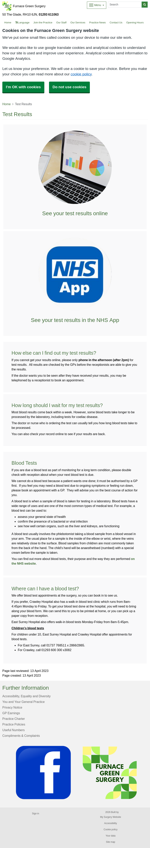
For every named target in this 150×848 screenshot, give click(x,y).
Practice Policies (13, 724)
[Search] (125, 5)
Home (6, 104)
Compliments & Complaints (21, 735)
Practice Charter (13, 718)
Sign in (35, 813)
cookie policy (81, 74)
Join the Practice (42, 22)
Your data (111, 836)
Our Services (77, 22)
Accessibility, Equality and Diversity (26, 696)
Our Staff (61, 22)
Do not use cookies (69, 87)
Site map (110, 842)
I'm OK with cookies (23, 87)
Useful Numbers (13, 730)
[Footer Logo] (78, 772)
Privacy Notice (12, 707)
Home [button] (7, 22)
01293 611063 (49, 14)
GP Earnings (11, 713)
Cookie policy (110, 829)
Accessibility (110, 823)
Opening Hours (135, 22)
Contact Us (116, 22)
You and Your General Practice (23, 701)
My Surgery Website (110, 817)
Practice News (97, 22)
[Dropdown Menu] (96, 5)
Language (22, 22)
